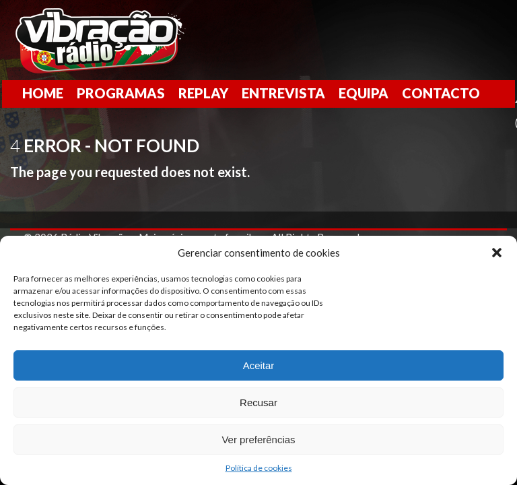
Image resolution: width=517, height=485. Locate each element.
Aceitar (259, 365)
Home (42, 93)
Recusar (258, 402)
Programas (121, 93)
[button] (497, 252)
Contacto (441, 93)
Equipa (363, 93)
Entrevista (283, 93)
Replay (203, 93)
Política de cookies (259, 468)
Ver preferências (258, 439)
